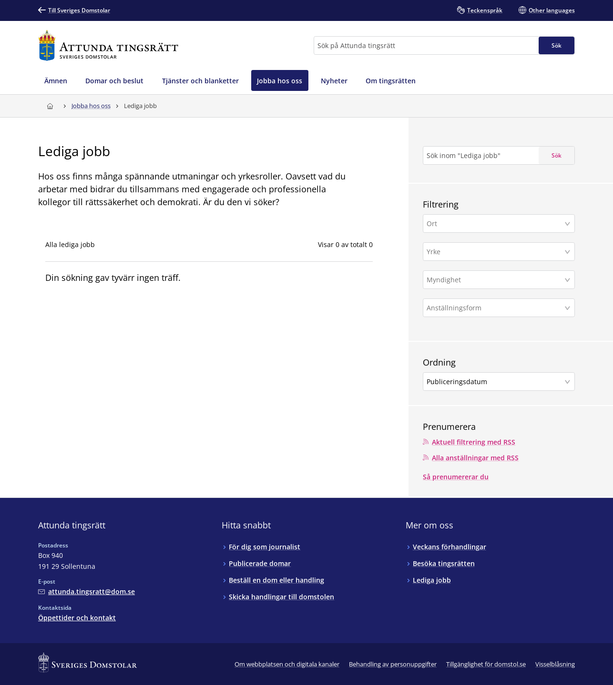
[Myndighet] (495, 279)
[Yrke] (495, 251)
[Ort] (495, 223)
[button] (499, 223)
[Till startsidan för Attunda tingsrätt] (108, 45)
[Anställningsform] (495, 307)
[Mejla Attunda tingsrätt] (86, 591)
